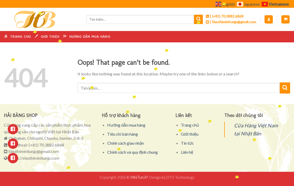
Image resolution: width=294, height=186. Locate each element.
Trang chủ (190, 124)
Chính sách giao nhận (125, 143)
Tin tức (187, 143)
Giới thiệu (189, 133)
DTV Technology (180, 177)
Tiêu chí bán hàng (122, 133)
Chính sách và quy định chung (132, 152)
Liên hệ (187, 152)
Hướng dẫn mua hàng (126, 124)
